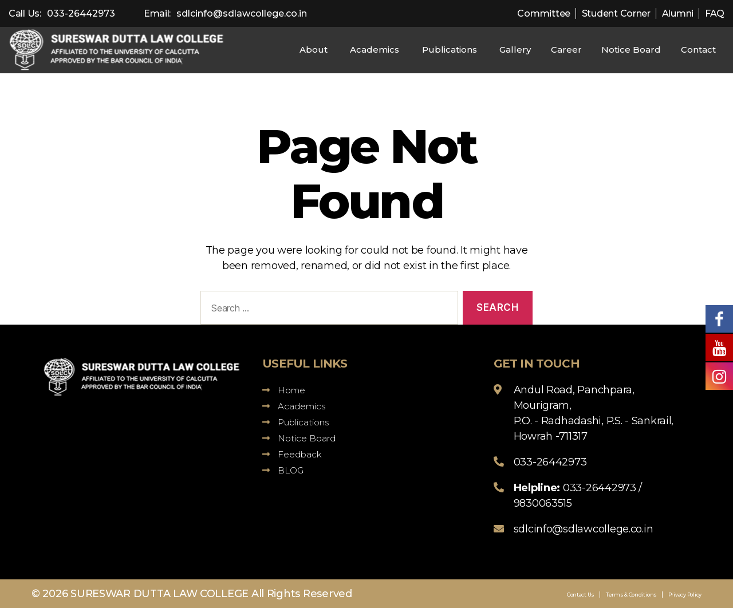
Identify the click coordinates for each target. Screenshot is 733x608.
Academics (374, 49)
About (313, 49)
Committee (543, 13)
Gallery (515, 49)
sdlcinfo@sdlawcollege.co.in (241, 13)
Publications (449, 49)
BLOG (283, 470)
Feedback (292, 454)
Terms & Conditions (631, 594)
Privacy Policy (685, 594)
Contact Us (580, 594)
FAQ (714, 13)
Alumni (677, 13)
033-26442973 (81, 13)
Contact (698, 49)
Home (283, 390)
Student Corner (616, 13)
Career (566, 49)
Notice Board (631, 49)
